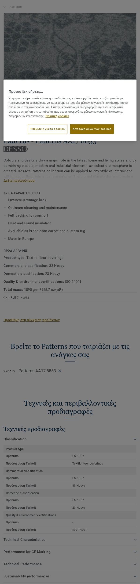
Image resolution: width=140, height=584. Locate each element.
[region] (70, 110)
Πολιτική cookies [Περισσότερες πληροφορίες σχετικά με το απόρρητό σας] (57, 116)
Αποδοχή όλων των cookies (92, 128)
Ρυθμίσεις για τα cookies (47, 128)
